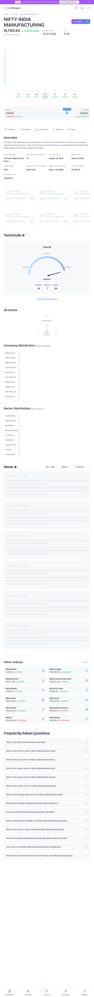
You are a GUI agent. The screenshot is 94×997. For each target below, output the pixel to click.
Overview (10, 129)
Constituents (41, 129)
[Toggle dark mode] (82, 8)
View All (86, 662)
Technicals (24, 129)
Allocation (58, 129)
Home (6, 14)
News (71, 129)
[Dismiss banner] (89, 2)
